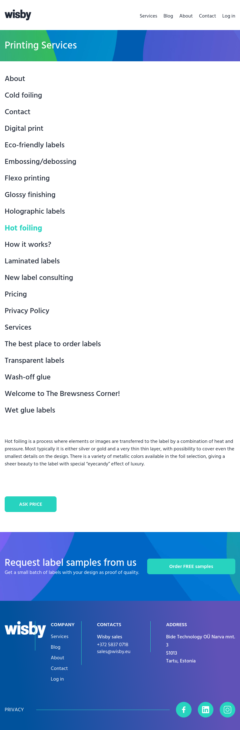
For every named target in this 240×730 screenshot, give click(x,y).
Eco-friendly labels (35, 145)
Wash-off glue (28, 377)
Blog (168, 16)
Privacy (14, 709)
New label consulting (39, 278)
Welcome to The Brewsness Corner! (62, 394)
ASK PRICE (30, 504)
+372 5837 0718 (112, 644)
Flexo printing (27, 178)
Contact (207, 16)
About (186, 16)
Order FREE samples (191, 566)
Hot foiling (23, 228)
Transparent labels (34, 361)
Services (148, 16)
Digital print (24, 129)
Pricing (16, 294)
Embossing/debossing (40, 162)
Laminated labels (32, 261)
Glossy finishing (30, 195)
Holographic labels (35, 211)
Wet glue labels (30, 410)
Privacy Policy (27, 311)
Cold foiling (23, 95)
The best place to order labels (53, 344)
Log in (228, 16)
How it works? (28, 245)
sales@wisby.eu (113, 651)
